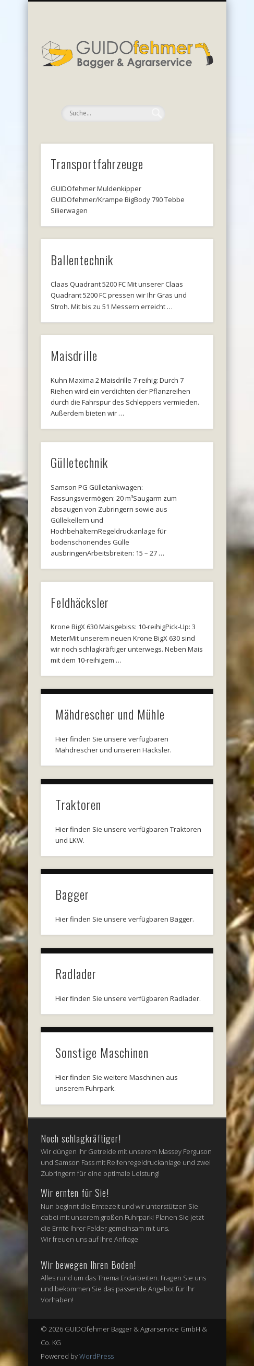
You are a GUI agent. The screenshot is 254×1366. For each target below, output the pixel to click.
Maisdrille (74, 355)
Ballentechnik (82, 259)
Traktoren (78, 804)
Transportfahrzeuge (97, 163)
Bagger (72, 894)
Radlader (75, 973)
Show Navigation (187, 93)
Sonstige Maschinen (102, 1052)
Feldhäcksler (80, 602)
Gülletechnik (79, 462)
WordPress (96, 1356)
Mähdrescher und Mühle (110, 713)
